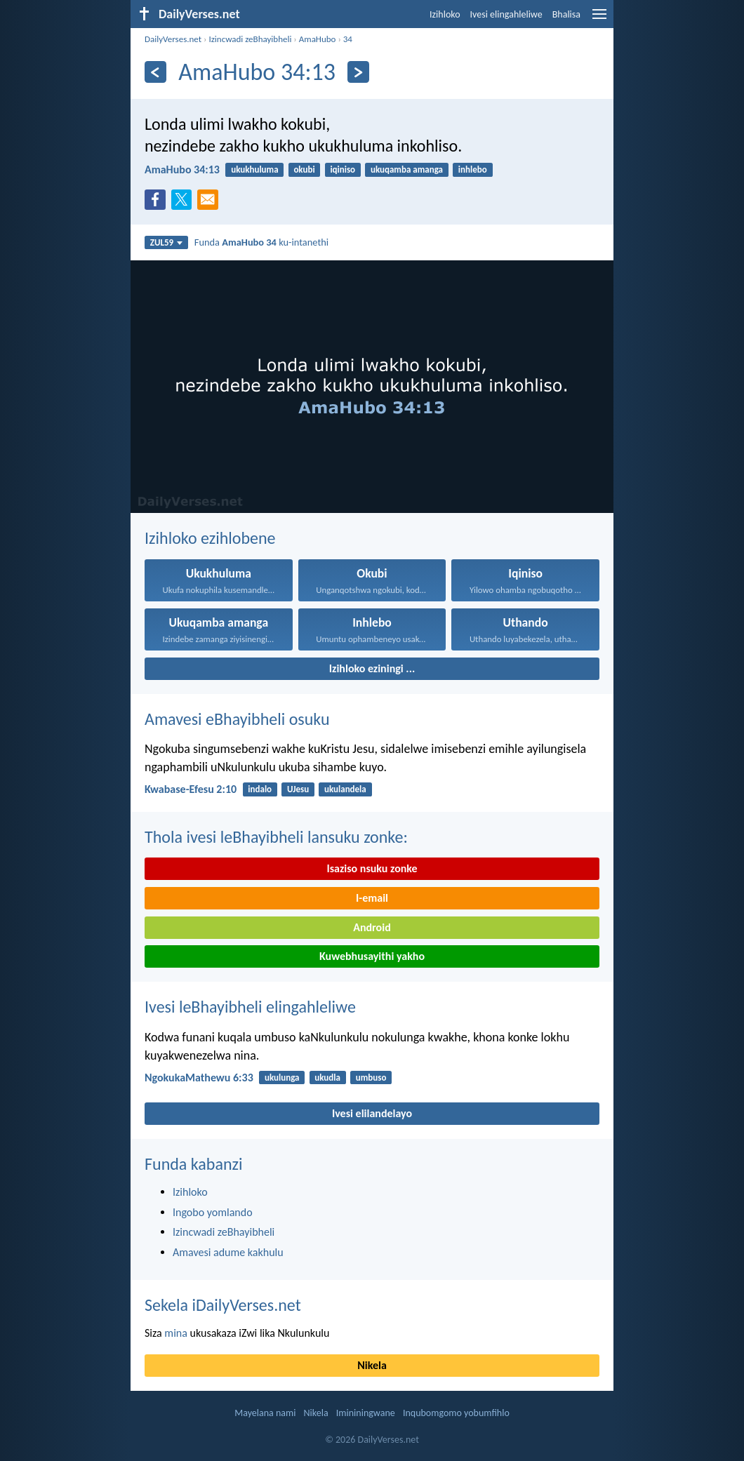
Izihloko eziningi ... (372, 668)
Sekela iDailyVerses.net (223, 1305)
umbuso (371, 1077)
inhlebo (472, 169)
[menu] (599, 19)
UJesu (298, 789)
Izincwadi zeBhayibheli (249, 39)
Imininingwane (365, 1413)
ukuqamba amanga (407, 169)
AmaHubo (317, 39)
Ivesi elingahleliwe (506, 14)
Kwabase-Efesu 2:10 (191, 789)
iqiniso (342, 169)
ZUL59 (166, 242)
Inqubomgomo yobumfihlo (456, 1413)
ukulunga (282, 1077)
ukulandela (345, 789)
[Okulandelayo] (358, 72)
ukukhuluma (254, 169)
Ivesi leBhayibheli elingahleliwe (250, 1006)
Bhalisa (566, 14)
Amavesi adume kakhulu (228, 1252)
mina (175, 1333)
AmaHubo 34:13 (182, 169)
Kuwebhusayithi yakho (372, 956)
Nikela (372, 1365)
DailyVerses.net (173, 39)
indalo (260, 789)
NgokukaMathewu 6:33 (199, 1077)
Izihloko (445, 14)
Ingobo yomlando (213, 1212)
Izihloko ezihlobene (210, 538)
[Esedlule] (155, 72)
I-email (372, 898)
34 (347, 39)
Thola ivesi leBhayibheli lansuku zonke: (276, 837)
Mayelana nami (264, 1413)
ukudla (327, 1077)
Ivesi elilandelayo (372, 1113)
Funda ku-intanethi (261, 242)
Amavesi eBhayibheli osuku (237, 719)
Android (371, 927)
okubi (303, 169)
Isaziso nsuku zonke (371, 868)
